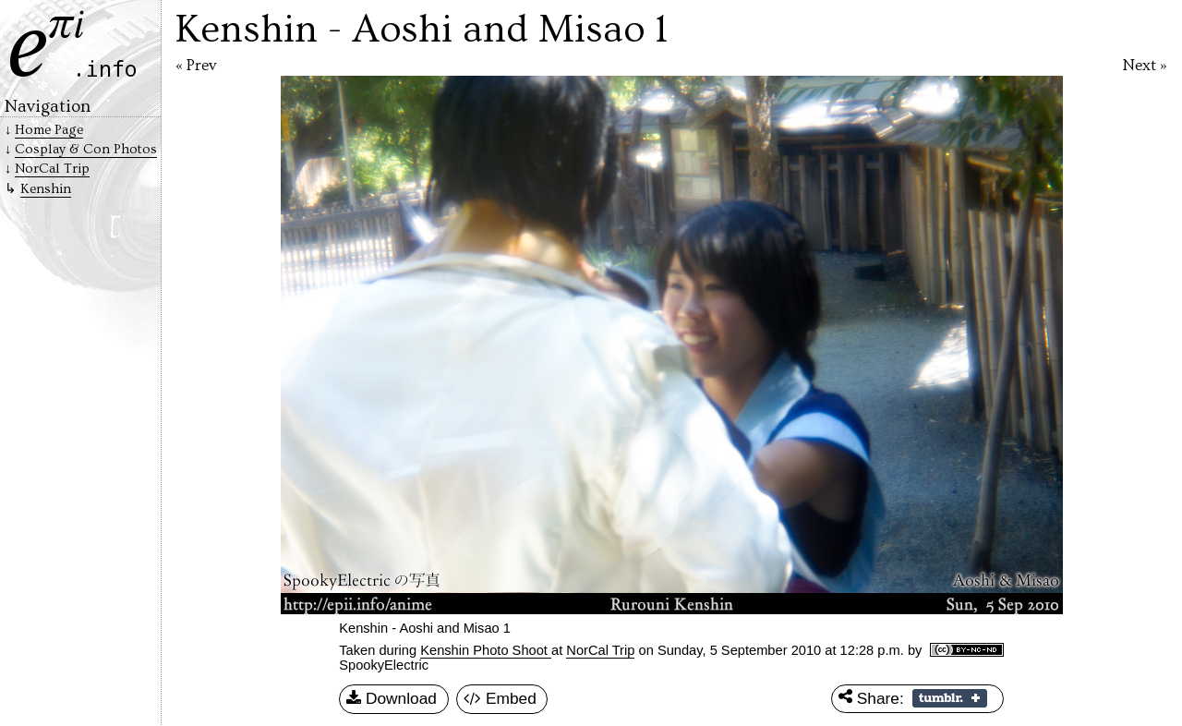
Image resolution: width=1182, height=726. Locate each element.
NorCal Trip (600, 650)
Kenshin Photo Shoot (485, 650)
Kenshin (45, 189)
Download (391, 699)
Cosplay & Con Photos (86, 149)
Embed (500, 699)
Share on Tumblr (949, 698)
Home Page (49, 130)
